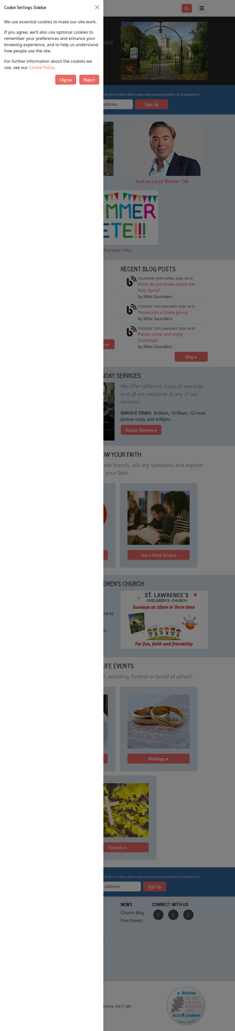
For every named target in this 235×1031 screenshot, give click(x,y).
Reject (89, 79)
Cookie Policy (41, 67)
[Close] (97, 7)
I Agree (66, 79)
